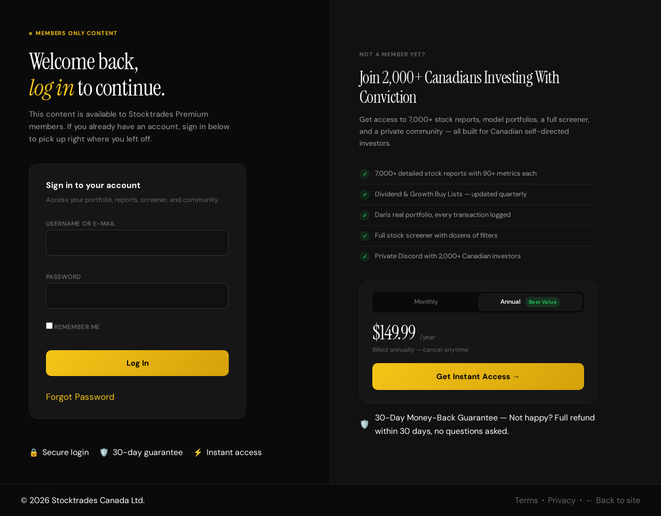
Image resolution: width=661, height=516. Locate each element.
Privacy (562, 500)
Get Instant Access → (478, 376)
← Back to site (613, 500)
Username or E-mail (81, 224)
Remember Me (73, 326)
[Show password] (211, 300)
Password (63, 277)
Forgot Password (80, 396)
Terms (526, 500)
